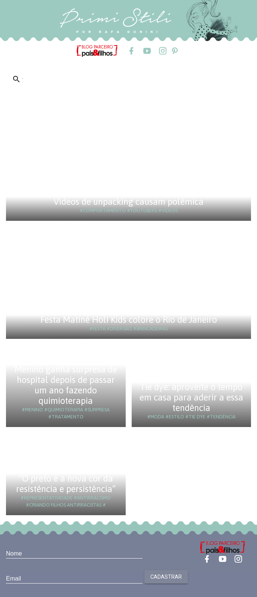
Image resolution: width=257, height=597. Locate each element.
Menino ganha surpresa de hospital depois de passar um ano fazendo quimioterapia (66, 385)
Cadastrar (166, 577)
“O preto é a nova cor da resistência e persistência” (66, 483)
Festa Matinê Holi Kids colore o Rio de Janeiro (128, 320)
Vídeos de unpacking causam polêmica (128, 202)
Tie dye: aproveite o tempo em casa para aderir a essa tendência (191, 397)
